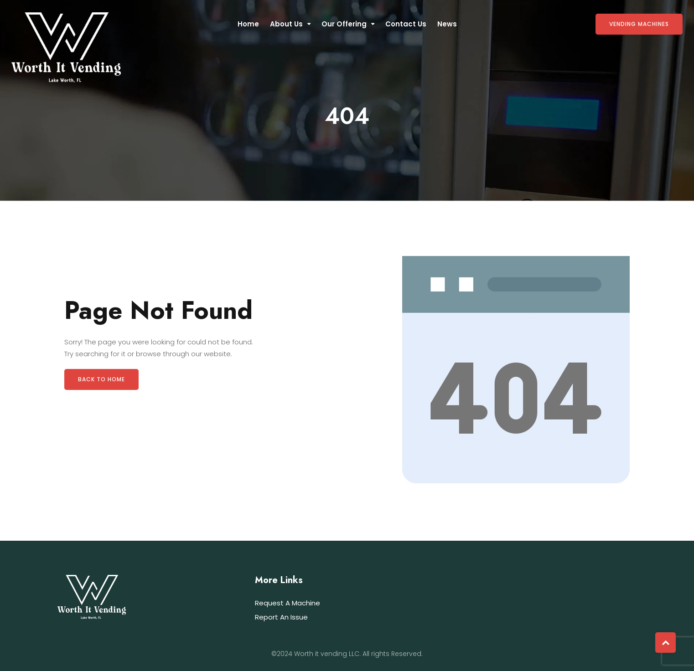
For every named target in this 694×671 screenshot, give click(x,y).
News (447, 24)
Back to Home (101, 379)
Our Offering (344, 24)
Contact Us (405, 24)
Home (248, 24)
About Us (286, 24)
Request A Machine (287, 603)
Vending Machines (639, 24)
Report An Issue (281, 617)
